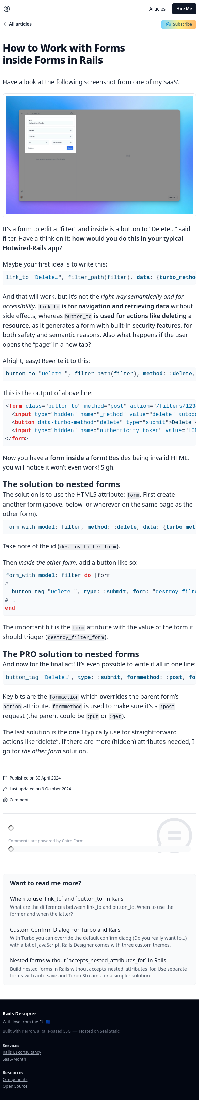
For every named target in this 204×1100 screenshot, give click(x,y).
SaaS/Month (14, 1059)
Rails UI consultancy (22, 1052)
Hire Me (184, 9)
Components (15, 1079)
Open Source (15, 1086)
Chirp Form (72, 841)
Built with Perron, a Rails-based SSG (37, 1031)
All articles (17, 24)
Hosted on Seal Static (99, 1031)
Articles (157, 8)
